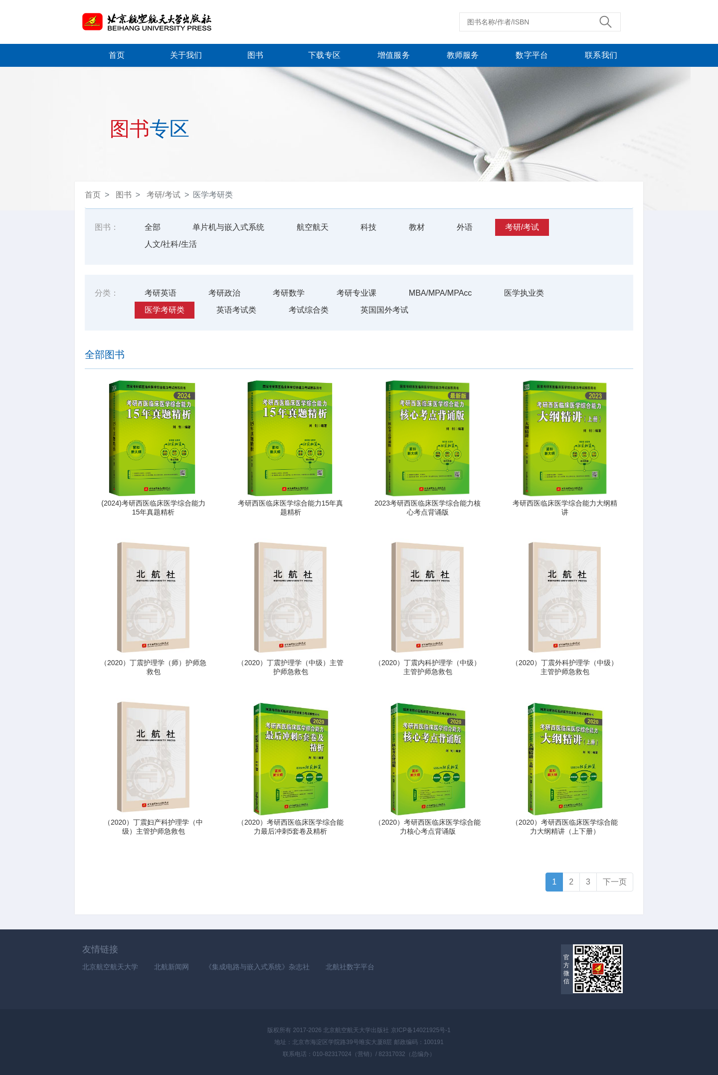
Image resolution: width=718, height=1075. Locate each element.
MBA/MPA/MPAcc (440, 293)
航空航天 (313, 227)
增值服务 (393, 55)
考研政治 (224, 293)
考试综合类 (309, 310)
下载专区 (324, 55)
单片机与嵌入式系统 (228, 227)
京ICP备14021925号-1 (421, 1030)
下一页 (615, 882)
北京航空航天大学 (110, 967)
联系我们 (601, 55)
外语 (465, 227)
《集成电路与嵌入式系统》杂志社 (257, 967)
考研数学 (289, 293)
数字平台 (532, 55)
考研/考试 (163, 194)
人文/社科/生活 (171, 244)
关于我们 (186, 55)
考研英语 (161, 293)
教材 (417, 227)
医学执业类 (524, 293)
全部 (153, 227)
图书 (255, 55)
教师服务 (463, 55)
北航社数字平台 (350, 967)
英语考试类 (236, 310)
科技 (368, 227)
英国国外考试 (384, 310)
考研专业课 (356, 293)
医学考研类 (164, 310)
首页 (117, 55)
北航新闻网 (171, 967)
